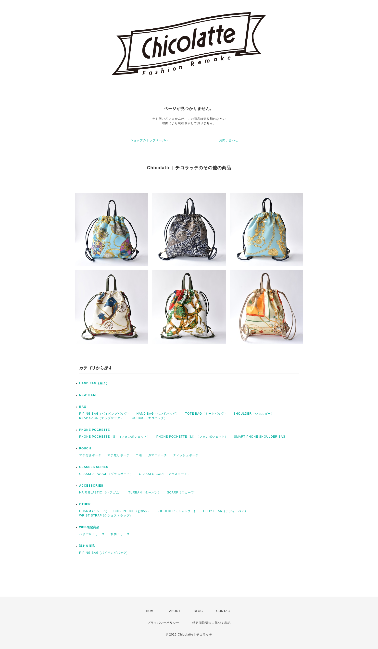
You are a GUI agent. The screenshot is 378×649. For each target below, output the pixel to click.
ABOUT (174, 611)
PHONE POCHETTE (94, 430)
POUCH (85, 448)
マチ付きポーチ (90, 455)
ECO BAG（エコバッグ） (148, 418)
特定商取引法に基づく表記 (211, 623)
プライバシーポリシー (163, 623)
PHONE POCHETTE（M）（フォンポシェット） (192, 436)
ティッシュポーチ (186, 455)
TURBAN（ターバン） (144, 492)
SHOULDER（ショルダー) (176, 511)
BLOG (198, 611)
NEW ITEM (87, 395)
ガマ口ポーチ (157, 455)
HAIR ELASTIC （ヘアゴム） (100, 492)
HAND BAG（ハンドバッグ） (158, 413)
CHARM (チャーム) (93, 511)
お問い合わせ (228, 140)
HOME (151, 611)
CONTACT (224, 611)
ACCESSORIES (91, 485)
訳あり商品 (87, 546)
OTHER (85, 504)
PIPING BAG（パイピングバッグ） (104, 413)
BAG (83, 407)
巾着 (139, 455)
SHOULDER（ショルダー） (254, 413)
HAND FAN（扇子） (94, 383)
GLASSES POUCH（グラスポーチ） (106, 474)
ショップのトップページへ (149, 140)
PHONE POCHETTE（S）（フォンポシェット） (114, 436)
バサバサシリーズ (92, 534)
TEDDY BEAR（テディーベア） (224, 511)
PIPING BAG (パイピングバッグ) (103, 552)
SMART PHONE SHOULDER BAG (259, 436)
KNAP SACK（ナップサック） (101, 418)
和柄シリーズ (120, 534)
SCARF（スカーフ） (182, 492)
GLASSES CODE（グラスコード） (164, 474)
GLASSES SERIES (93, 467)
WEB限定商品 (89, 527)
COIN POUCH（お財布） (132, 511)
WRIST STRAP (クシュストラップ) (105, 515)
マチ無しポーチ (118, 455)
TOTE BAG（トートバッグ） (206, 413)
